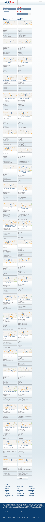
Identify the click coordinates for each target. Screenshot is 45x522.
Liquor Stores (7, 488)
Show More (22, 478)
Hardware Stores (8, 491)
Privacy (33, 517)
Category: (5, 7)
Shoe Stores (31, 490)
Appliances (30, 486)
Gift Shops (7, 490)
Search (18, 517)
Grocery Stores (31, 488)
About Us (28, 517)
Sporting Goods (31, 491)
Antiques (18, 488)
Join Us (23, 517)
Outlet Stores (19, 491)
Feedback (5, 519)
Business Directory (11, 517)
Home (4, 517)
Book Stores (7, 493)
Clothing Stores (8, 486)
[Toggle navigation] (40, 2)
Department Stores (20, 493)
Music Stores (31, 493)
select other (6, 11)
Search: (19, 12)
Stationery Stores (20, 495)
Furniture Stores (20, 486)
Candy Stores (31, 495)
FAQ (38, 517)
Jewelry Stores (20, 490)
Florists (29, 496)
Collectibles (19, 496)
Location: (19, 7)
